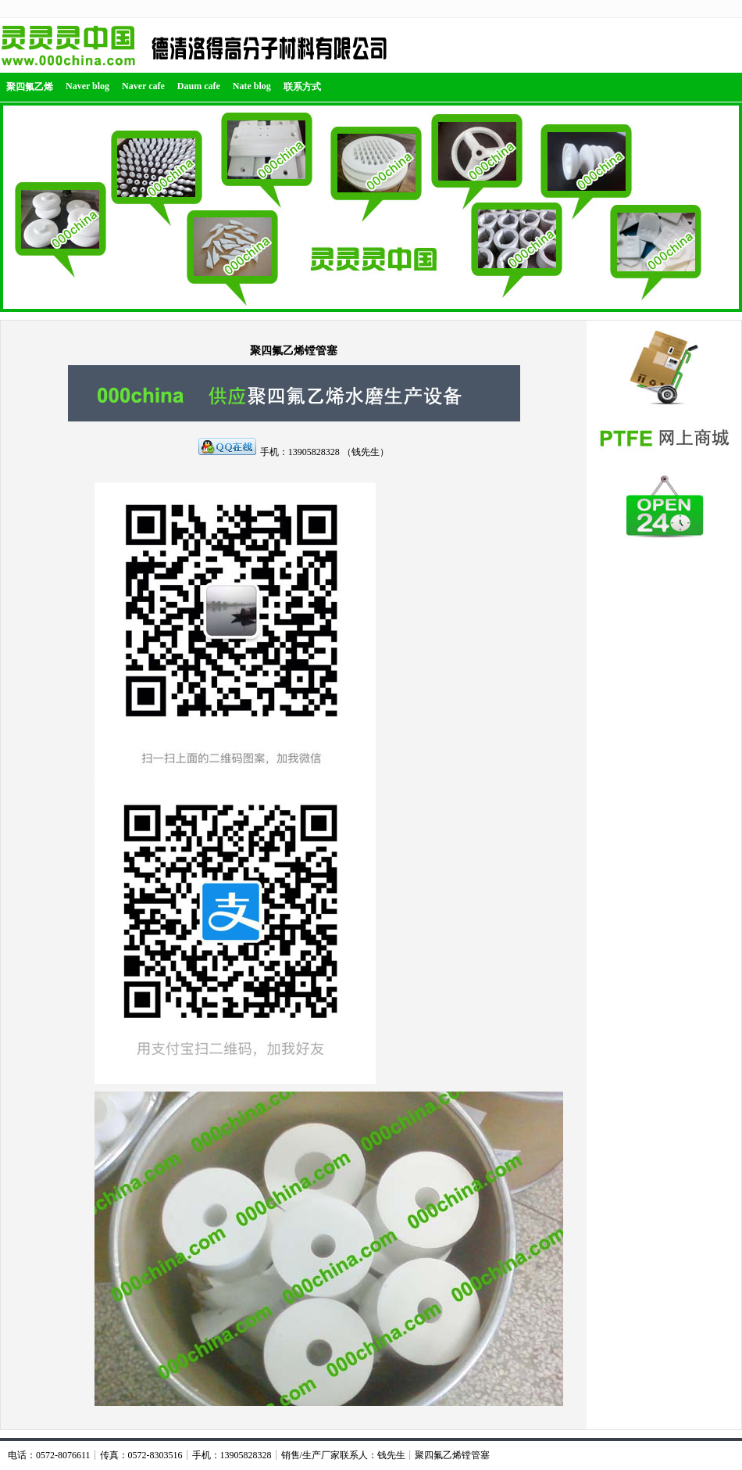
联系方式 (302, 86)
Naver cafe (143, 86)
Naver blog (87, 86)
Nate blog (252, 86)
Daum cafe (198, 86)
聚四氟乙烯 (29, 86)
